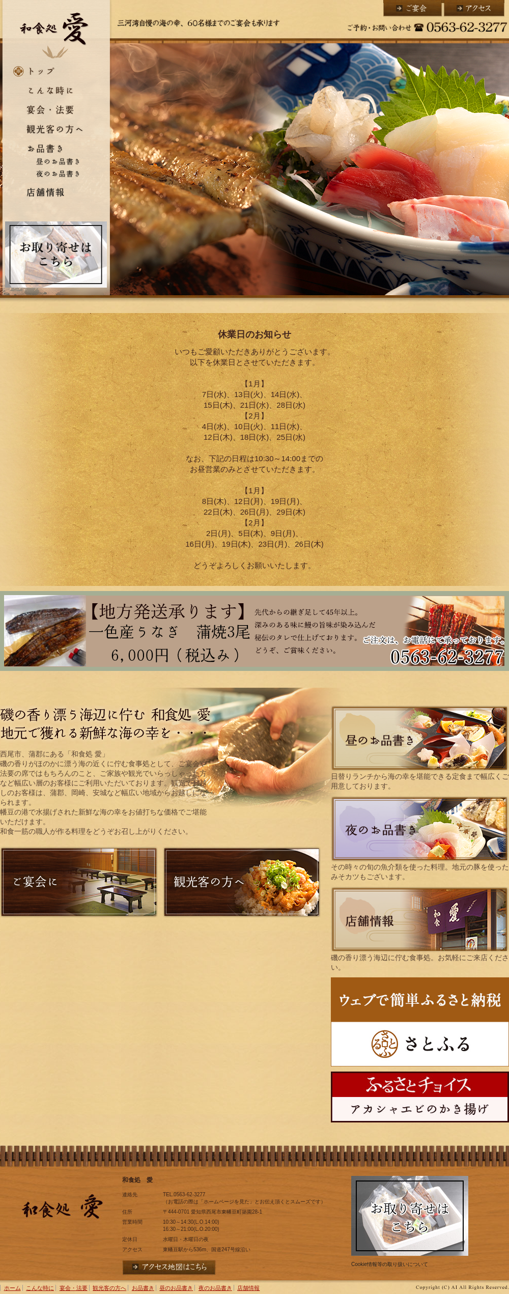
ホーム (56, 72)
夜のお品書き (56, 174)
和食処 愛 (56, 31)
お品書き (56, 147)
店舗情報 (56, 192)
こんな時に (56, 90)
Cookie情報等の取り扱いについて (389, 1264)
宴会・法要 (56, 109)
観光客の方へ (56, 129)
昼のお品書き (56, 161)
